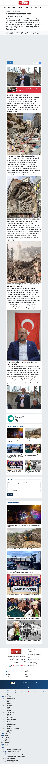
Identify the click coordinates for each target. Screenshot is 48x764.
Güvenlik (8, 730)
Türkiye (14, 7)
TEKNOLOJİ (27, 674)
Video (5, 735)
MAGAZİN (9, 717)
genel (7, 700)
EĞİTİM (8, 726)
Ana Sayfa (6, 694)
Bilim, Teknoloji (10, 719)
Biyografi (6, 740)
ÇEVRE (8, 723)
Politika (20, 7)
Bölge (7, 732)
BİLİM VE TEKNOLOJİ (12, 728)
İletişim (5, 746)
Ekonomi (26, 7)
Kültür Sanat (37, 7)
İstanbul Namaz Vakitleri (34, 654)
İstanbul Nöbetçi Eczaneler (13, 749)
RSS (12, 682)
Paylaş (10, 62)
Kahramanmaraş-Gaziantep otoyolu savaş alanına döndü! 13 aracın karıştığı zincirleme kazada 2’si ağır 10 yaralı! (15, 455)
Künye (5, 744)
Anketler (5, 742)
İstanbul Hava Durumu (34, 653)
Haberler (8, 11)
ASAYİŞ (8, 721)
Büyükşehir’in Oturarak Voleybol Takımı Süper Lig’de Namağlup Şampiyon (14, 471)
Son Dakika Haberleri (33, 663)
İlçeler (26, 676)
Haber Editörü (18, 417)
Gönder (10, 494)
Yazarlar (5, 737)
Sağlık (8, 674)
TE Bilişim (27, 687)
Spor (31, 7)
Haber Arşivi (31, 665)
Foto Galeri (6, 733)
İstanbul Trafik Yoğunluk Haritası (15, 755)
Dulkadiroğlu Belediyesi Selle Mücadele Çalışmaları (31, 439)
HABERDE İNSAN (10, 724)
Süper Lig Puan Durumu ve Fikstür (15, 756)
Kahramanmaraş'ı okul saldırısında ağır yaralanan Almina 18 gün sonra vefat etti (32, 471)
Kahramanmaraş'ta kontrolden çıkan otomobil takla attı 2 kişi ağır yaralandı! (15, 440)
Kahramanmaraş (5, 7)
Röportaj (6, 739)
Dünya (8, 676)
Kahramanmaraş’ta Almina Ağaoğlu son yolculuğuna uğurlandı (32, 454)
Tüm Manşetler (32, 662)
